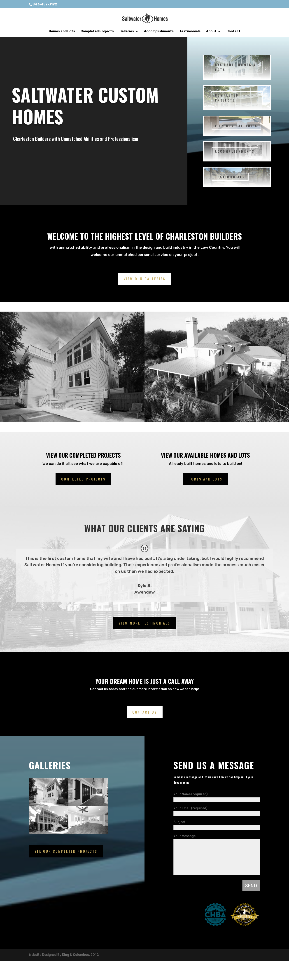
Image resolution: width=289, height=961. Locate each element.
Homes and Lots (62, 31)
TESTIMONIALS (230, 177)
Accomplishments (159, 31)
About (211, 31)
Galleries (126, 31)
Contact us (144, 712)
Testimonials (189, 31)
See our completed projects (66, 851)
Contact (233, 31)
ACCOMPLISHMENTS (235, 151)
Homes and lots (205, 478)
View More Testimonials (144, 622)
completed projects (83, 478)
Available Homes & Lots (235, 67)
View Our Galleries (144, 278)
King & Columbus (75, 955)
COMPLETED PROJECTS (227, 97)
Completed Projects (97, 31)
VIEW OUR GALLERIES (236, 125)
